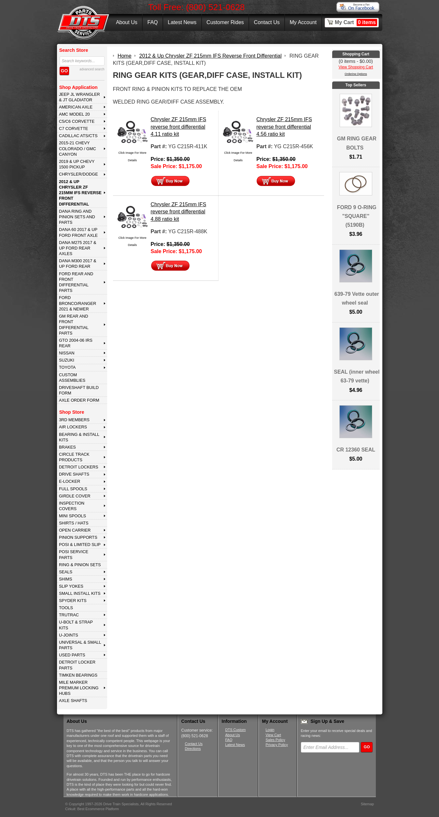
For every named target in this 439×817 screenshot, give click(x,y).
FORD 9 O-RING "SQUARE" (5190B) (356, 216)
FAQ (152, 22)
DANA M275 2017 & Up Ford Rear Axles (77, 248)
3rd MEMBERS (74, 419)
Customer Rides (225, 22)
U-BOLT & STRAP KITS (76, 625)
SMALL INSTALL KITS (80, 593)
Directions (193, 749)
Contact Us (267, 22)
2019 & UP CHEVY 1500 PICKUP (76, 164)
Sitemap (367, 804)
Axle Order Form (79, 400)
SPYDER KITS (73, 600)
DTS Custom (235, 730)
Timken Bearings (78, 675)
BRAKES (67, 447)
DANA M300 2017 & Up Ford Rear (77, 263)
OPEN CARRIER (75, 530)
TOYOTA (67, 367)
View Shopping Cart (356, 67)
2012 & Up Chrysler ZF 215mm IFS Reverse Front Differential (80, 193)
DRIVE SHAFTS (74, 474)
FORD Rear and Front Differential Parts (76, 282)
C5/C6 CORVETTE (76, 121)
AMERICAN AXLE (75, 107)
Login (270, 730)
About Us (126, 22)
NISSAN (67, 353)
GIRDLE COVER (75, 496)
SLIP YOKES (71, 586)
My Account (303, 22)
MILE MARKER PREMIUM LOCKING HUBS (79, 688)
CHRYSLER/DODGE (78, 174)
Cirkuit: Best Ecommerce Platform (92, 809)
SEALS (65, 571)
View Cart (273, 735)
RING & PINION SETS (80, 564)
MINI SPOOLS (72, 515)
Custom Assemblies (72, 377)
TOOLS (66, 607)
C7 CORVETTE (73, 128)
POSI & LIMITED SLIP (80, 544)
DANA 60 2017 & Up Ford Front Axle (78, 232)
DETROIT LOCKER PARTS (77, 665)
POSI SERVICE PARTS (73, 554)
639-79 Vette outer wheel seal (356, 298)
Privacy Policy (277, 745)
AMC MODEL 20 (74, 114)
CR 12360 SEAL (355, 449)
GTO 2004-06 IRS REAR (75, 343)
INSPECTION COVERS (71, 506)
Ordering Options (356, 74)
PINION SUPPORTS (78, 537)
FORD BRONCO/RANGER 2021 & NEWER (77, 303)
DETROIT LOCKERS (78, 467)
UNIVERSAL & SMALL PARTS (80, 645)
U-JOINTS (68, 635)
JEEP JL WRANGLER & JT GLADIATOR (79, 97)
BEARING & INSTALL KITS (79, 437)
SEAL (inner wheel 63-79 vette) (356, 376)
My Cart (356, 22)
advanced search (91, 69)
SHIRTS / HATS (74, 523)
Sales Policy (275, 740)
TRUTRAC (69, 614)
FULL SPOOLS (73, 488)
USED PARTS (72, 654)
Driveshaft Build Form (79, 390)
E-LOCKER (69, 481)
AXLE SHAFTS (73, 700)
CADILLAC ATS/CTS (78, 135)
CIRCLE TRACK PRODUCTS (74, 457)
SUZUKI (66, 360)
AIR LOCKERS (73, 426)
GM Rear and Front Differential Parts (74, 325)
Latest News (182, 22)
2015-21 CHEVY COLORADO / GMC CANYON (77, 148)
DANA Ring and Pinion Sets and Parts (77, 217)
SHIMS (65, 579)
